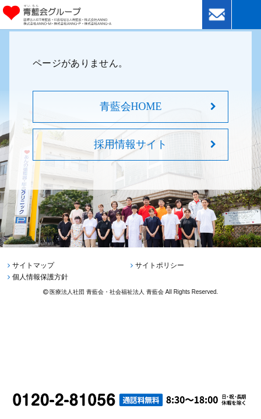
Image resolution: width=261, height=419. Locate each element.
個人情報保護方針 (40, 277)
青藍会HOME (131, 106)
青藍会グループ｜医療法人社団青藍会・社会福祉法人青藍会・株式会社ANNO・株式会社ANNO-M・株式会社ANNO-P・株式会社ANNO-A (73, 15)
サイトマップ (33, 265)
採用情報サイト (130, 144)
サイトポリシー (159, 265)
